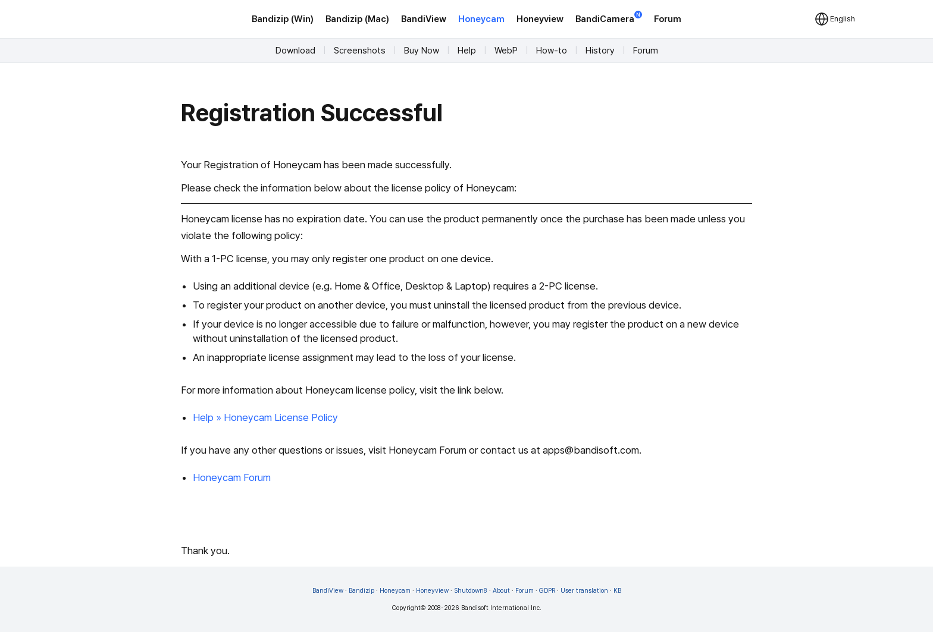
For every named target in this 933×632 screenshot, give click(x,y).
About (501, 591)
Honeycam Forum (232, 477)
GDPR (547, 591)
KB (617, 591)
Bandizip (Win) (283, 19)
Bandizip (361, 591)
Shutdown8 (470, 591)
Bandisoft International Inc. (501, 608)
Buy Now (421, 50)
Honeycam (481, 19)
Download (295, 50)
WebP (506, 50)
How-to (551, 50)
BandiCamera (608, 18)
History (600, 50)
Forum (667, 19)
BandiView (423, 19)
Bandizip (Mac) (357, 19)
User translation (584, 591)
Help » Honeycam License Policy (265, 417)
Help (467, 50)
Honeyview (539, 19)
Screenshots (360, 50)
